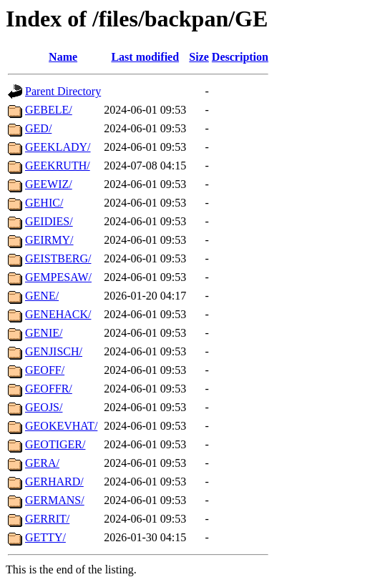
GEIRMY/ (49, 240)
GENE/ (42, 296)
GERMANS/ (54, 500)
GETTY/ (45, 537)
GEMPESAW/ (58, 277)
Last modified (145, 57)
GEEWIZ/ (48, 184)
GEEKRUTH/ (57, 165)
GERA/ (42, 463)
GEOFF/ (44, 370)
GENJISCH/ (53, 351)
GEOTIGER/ (55, 444)
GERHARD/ (54, 481)
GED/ (38, 128)
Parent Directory (63, 91)
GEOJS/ (43, 407)
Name (63, 57)
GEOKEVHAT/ (61, 426)
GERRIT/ (47, 519)
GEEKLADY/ (58, 147)
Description (240, 57)
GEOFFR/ (48, 389)
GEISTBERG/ (58, 258)
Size (199, 57)
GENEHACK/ (58, 314)
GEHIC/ (44, 203)
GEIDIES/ (49, 221)
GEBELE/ (48, 110)
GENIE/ (43, 333)
